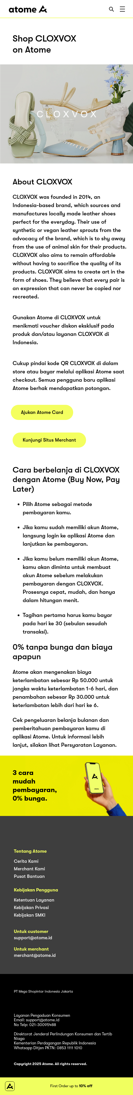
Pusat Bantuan (29, 876)
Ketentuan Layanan (34, 900)
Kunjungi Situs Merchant (49, 440)
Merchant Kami (29, 868)
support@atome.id (33, 937)
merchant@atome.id (35, 955)
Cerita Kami (26, 861)
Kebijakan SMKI (29, 915)
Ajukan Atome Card (42, 412)
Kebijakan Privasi (31, 907)
